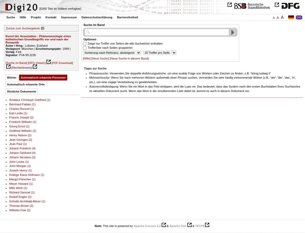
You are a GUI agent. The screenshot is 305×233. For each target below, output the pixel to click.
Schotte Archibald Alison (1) (27, 201)
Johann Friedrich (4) (22, 148)
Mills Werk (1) (18, 187)
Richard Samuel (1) (22, 192)
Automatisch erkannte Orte (26, 84)
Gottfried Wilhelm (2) (22, 130)
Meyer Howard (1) (21, 183)
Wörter (12, 77)
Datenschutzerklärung (97, 17)
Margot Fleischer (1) (22, 179)
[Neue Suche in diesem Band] (129, 58)
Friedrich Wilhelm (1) (22, 121)
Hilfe (23, 17)
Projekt (36, 17)
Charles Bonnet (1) (21, 108)
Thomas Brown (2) (21, 205)
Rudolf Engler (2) (20, 196)
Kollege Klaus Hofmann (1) (26, 174)
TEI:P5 (199, 225)
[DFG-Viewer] (37, 62)
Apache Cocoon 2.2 (147, 225)
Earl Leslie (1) (18, 113)
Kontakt (50, 17)
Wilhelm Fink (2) (19, 210)
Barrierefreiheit (127, 17)
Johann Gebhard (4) (22, 152)
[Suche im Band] (16, 62)
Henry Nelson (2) (20, 135)
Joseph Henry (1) (20, 170)
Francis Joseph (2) (21, 117)
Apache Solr (178, 225)
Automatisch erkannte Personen (43, 77)
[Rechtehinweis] (21, 67)
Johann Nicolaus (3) (22, 157)
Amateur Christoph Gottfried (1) (29, 99)
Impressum (69, 17)
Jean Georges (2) (20, 139)
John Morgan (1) (20, 165)
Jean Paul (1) (18, 143)
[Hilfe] (87, 58)
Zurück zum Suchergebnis (23, 28)
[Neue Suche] (100, 58)
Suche (10, 17)
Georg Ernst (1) (19, 126)
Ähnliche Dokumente (21, 91)
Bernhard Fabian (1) (22, 104)
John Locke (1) (19, 161)
